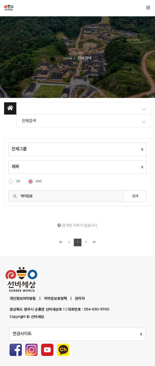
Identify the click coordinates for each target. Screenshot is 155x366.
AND (35, 181)
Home (67, 58)
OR (14, 181)
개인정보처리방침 (23, 298)
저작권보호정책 (55, 298)
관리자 (80, 298)
